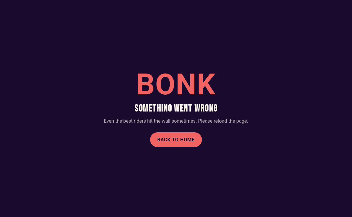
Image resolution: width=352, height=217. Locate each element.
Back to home (176, 140)
